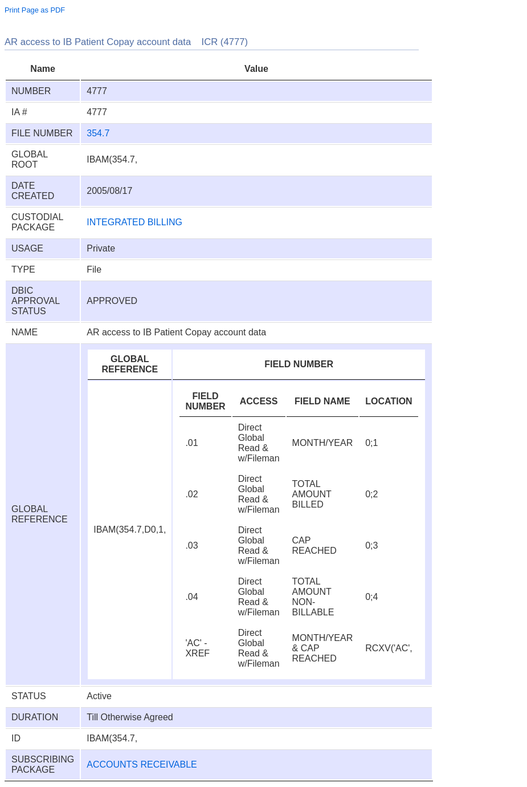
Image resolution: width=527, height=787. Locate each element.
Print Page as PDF (35, 10)
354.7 (98, 133)
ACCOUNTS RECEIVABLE (142, 764)
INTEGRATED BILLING (134, 222)
